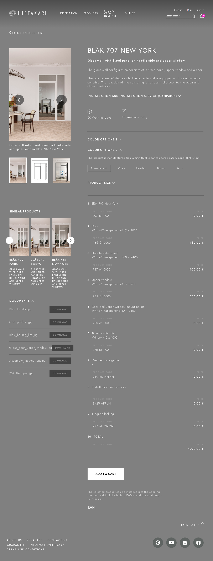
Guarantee (16, 544)
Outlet (130, 13)
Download (60, 309)
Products (91, 13)
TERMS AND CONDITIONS (26, 549)
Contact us (57, 540)
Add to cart (105, 474)
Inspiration (68, 13)
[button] (21, 301)
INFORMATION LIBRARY (47, 544)
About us (14, 540)
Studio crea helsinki (110, 13)
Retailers (35, 540)
